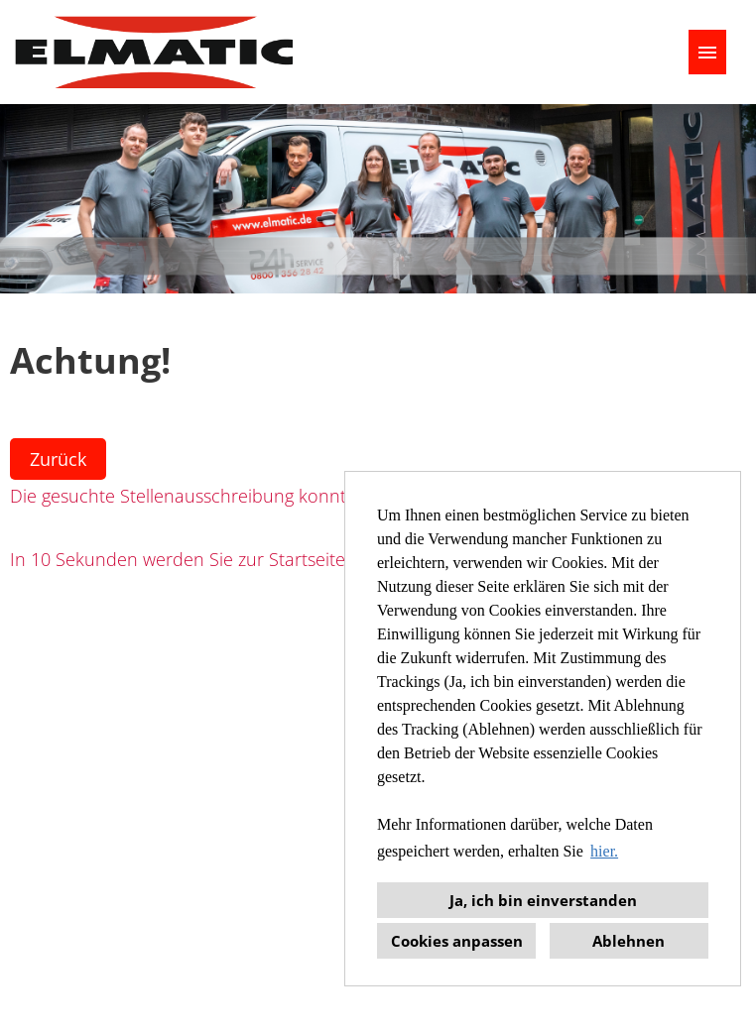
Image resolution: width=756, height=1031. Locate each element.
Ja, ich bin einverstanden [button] (543, 900)
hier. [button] (604, 851)
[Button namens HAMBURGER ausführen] (707, 52)
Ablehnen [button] (628, 941)
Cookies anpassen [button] (457, 941)
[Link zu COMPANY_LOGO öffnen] (154, 52)
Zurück (58, 459)
